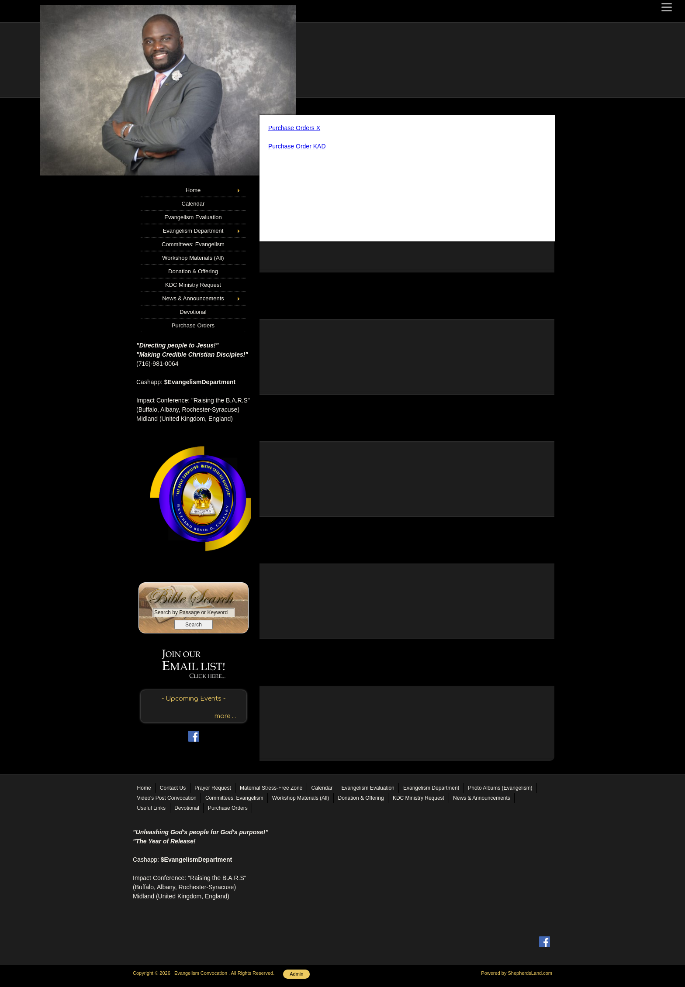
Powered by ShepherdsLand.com (516, 973)
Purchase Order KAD (297, 146)
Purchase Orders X (294, 127)
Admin (296, 974)
